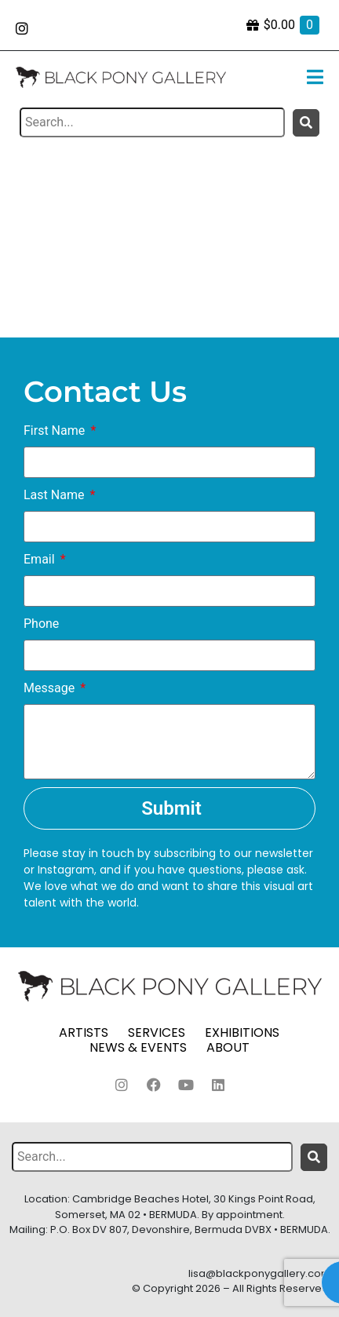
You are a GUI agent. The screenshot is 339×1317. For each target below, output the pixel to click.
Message (51, 687)
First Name (56, 430)
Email (41, 559)
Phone (41, 623)
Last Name (55, 494)
